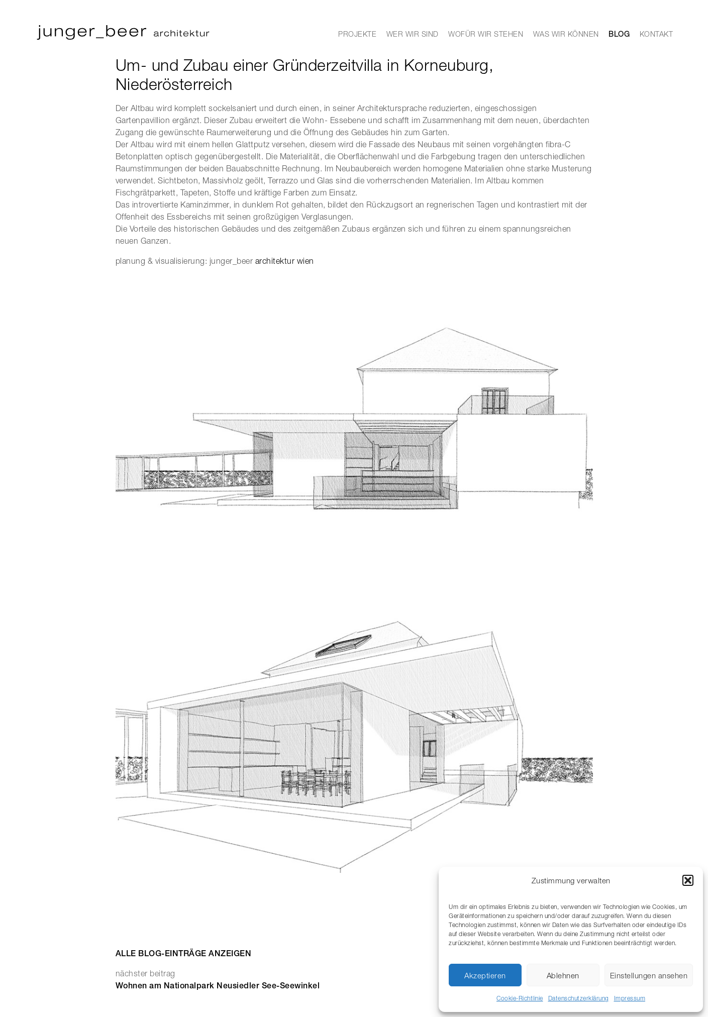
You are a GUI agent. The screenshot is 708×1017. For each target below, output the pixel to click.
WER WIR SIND (412, 34)
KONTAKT (656, 34)
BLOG (619, 34)
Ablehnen (563, 975)
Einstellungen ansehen (649, 975)
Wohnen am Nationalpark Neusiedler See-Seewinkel (218, 985)
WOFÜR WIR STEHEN (485, 34)
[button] (688, 880)
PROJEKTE (357, 34)
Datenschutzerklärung (578, 998)
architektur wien (284, 260)
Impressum (630, 998)
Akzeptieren (485, 975)
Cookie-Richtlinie (519, 998)
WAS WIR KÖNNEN (566, 34)
